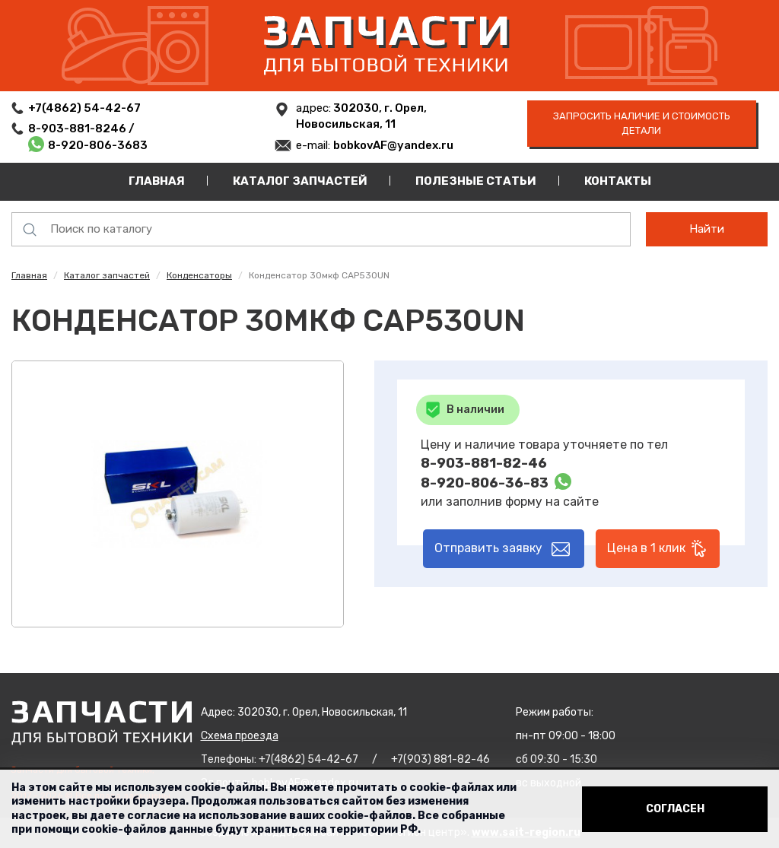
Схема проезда (239, 735)
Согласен (675, 808)
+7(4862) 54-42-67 (84, 108)
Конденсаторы (199, 275)
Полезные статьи (475, 181)
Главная (157, 181)
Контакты (617, 181)
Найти (706, 229)
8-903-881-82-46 (484, 463)
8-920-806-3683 (98, 145)
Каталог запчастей (300, 181)
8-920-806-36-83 (484, 483)
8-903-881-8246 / (82, 128)
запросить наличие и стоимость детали (641, 123)
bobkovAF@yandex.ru (393, 145)
